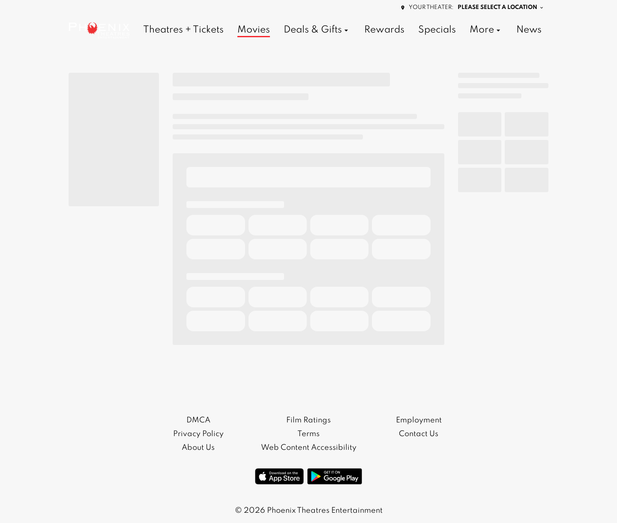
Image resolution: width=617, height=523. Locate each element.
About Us (198, 448)
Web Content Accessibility (308, 448)
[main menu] (342, 30)
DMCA (198, 420)
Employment (419, 420)
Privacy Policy (198, 434)
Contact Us (418, 434)
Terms (308, 434)
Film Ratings (308, 420)
